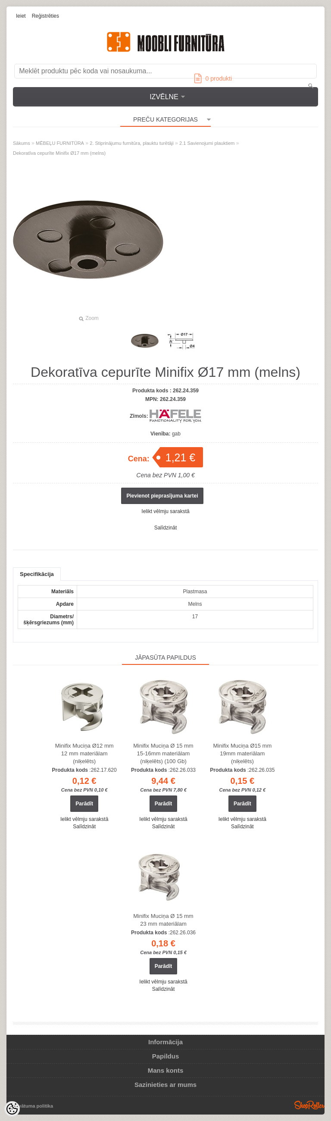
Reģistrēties (45, 16)
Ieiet (21, 16)
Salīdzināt (165, 528)
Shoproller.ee (309, 1105)
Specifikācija (37, 574)
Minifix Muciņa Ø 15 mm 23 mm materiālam (163, 920)
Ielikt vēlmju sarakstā (165, 511)
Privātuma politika (32, 1105)
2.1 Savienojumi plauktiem (206, 143)
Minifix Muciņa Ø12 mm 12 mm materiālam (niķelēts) (84, 753)
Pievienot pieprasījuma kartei (162, 496)
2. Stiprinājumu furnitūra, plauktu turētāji (131, 143)
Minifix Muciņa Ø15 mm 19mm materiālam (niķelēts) (242, 753)
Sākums (21, 143)
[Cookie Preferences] (12, 1109)
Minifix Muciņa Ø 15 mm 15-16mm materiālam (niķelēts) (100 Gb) (163, 753)
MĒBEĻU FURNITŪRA (60, 143)
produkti (213, 78)
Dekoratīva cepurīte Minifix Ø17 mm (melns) (59, 153)
